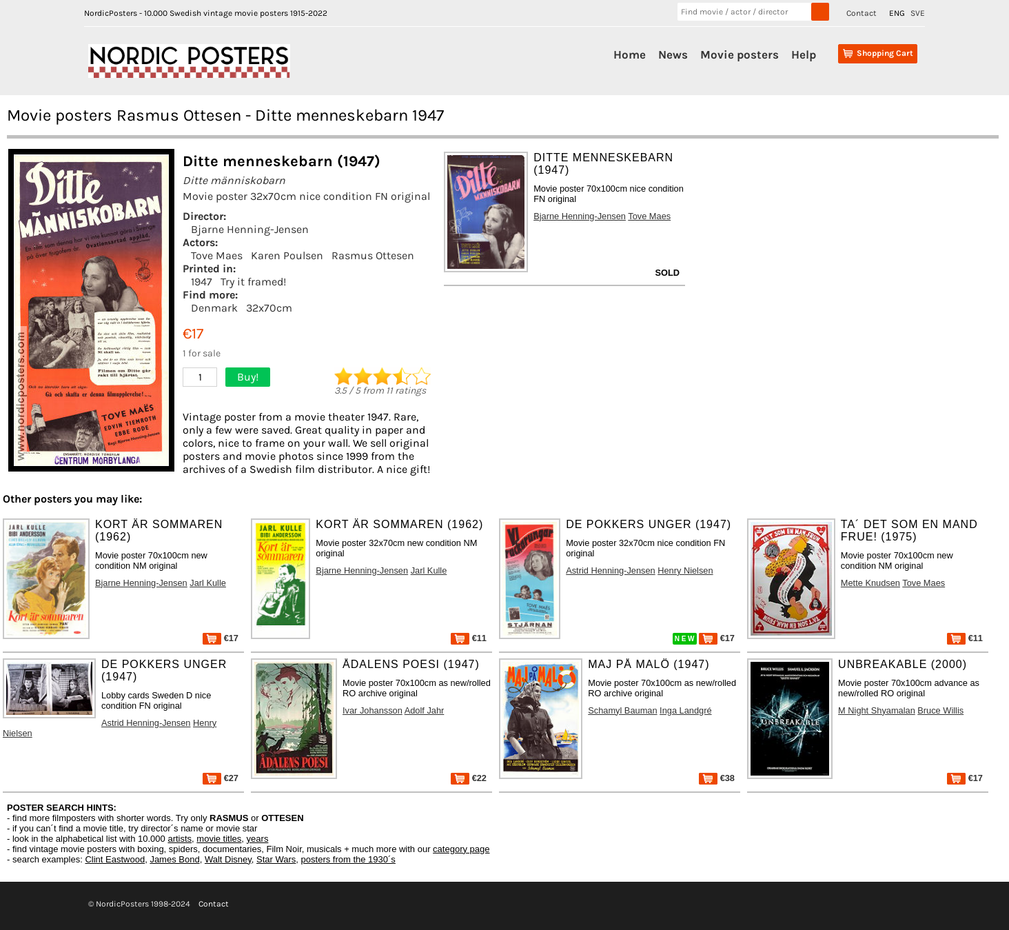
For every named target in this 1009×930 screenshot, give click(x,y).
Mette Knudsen (870, 583)
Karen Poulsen (287, 255)
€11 (469, 638)
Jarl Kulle (208, 583)
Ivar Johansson (372, 710)
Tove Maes (217, 255)
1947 (201, 281)
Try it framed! (253, 281)
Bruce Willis (940, 710)
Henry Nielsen (685, 570)
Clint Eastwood (115, 859)
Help (803, 54)
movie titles (218, 838)
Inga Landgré (685, 710)
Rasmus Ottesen (373, 255)
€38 (717, 778)
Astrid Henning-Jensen (610, 570)
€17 (220, 638)
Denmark (214, 307)
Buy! (247, 376)
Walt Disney (228, 859)
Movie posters (739, 54)
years (258, 838)
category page (461, 849)
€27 (220, 778)
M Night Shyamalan (876, 710)
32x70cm (269, 307)
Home (629, 54)
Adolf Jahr (425, 710)
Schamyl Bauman (622, 710)
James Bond (174, 859)
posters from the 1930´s (348, 859)
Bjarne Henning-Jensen (250, 229)
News (673, 54)
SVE (917, 13)
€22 (469, 778)
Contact (861, 13)
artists (179, 838)
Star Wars (276, 859)
